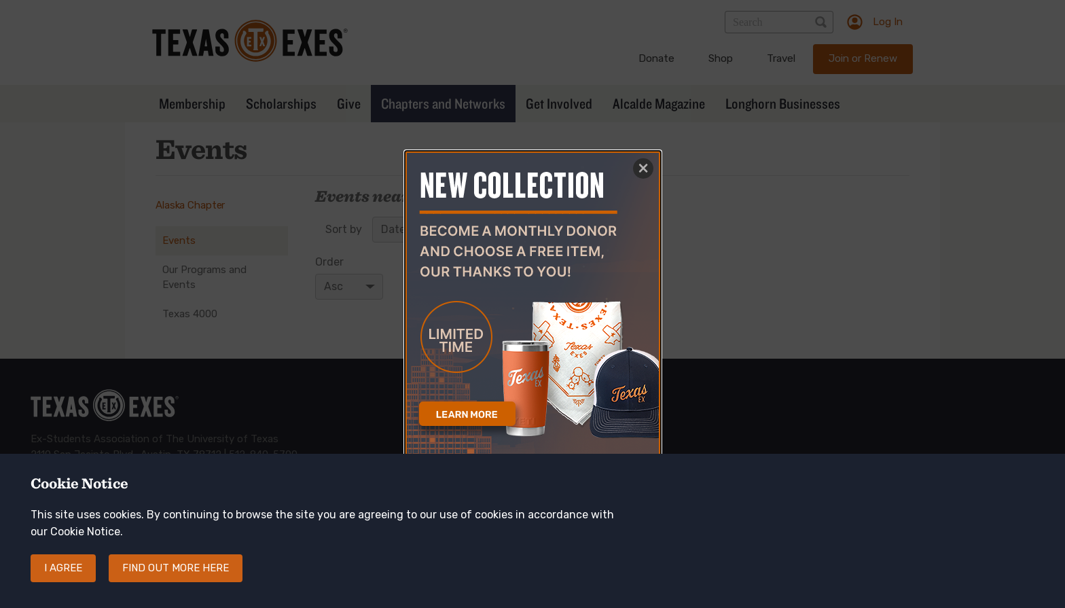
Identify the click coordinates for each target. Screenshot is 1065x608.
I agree (63, 579)
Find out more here (175, 579)
